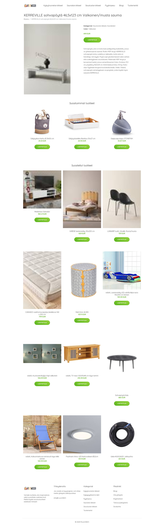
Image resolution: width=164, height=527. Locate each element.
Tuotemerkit (133, 6)
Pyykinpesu (110, 6)
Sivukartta (117, 508)
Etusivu (26, 21)
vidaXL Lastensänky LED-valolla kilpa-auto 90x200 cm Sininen (122, 295)
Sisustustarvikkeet (93, 6)
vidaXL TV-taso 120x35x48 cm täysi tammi (82, 377)
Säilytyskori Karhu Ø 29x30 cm (42, 140)
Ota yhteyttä (118, 496)
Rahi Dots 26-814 (82, 314)
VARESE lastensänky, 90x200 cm (82, 233)
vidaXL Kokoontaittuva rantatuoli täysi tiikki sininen (42, 459)
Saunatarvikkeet (74, 6)
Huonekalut (111, 27)
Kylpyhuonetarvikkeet (53, 6)
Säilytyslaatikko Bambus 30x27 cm (82, 140)
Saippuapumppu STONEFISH (122, 140)
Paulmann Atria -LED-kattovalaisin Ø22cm (82, 458)
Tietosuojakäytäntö (120, 504)
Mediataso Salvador (42, 213)
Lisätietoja (92, 41)
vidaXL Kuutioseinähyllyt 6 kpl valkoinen (42, 377)
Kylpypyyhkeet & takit (91, 496)
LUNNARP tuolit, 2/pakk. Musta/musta (121, 233)
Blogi (121, 6)
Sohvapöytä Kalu (121, 397)
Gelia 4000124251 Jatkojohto (122, 458)
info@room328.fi (60, 499)
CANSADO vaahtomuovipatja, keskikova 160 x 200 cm (42, 315)
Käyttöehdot (118, 500)
